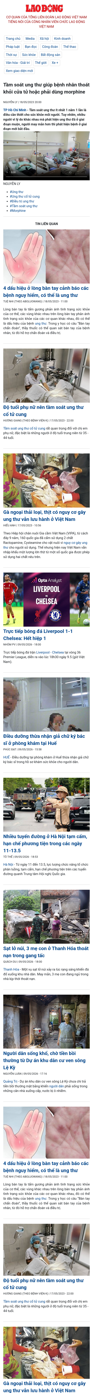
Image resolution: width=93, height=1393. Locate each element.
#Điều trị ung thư (22, 201)
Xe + (55, 63)
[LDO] (46, 257)
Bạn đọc (31, 47)
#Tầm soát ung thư (23, 206)
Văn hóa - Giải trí (18, 63)
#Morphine (18, 211)
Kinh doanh (62, 39)
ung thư (40, 323)
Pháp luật (13, 47)
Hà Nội (8, 864)
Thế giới (40, 63)
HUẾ (6, 757)
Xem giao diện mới (19, 71)
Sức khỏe (29, 55)
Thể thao (69, 47)
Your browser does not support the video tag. (46, 155)
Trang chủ (13, 39)
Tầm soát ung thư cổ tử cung (24, 428)
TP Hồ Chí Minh (14, 110)
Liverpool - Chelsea (50, 652)
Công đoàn (50, 47)
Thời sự (11, 55)
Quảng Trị (10, 1081)
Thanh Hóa (11, 969)
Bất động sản (50, 55)
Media (30, 39)
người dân (56, 1086)
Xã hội (44, 39)
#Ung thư (16, 192)
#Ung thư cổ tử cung (25, 196)
